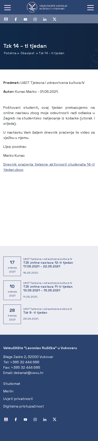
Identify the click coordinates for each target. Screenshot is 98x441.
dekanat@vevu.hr (28, 372)
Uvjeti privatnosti (18, 398)
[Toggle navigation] (7, 7)
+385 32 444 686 (25, 367)
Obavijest (28, 53)
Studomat (11, 383)
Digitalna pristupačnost (23, 406)
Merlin (8, 391)
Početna (10, 53)
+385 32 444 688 (24, 362)
